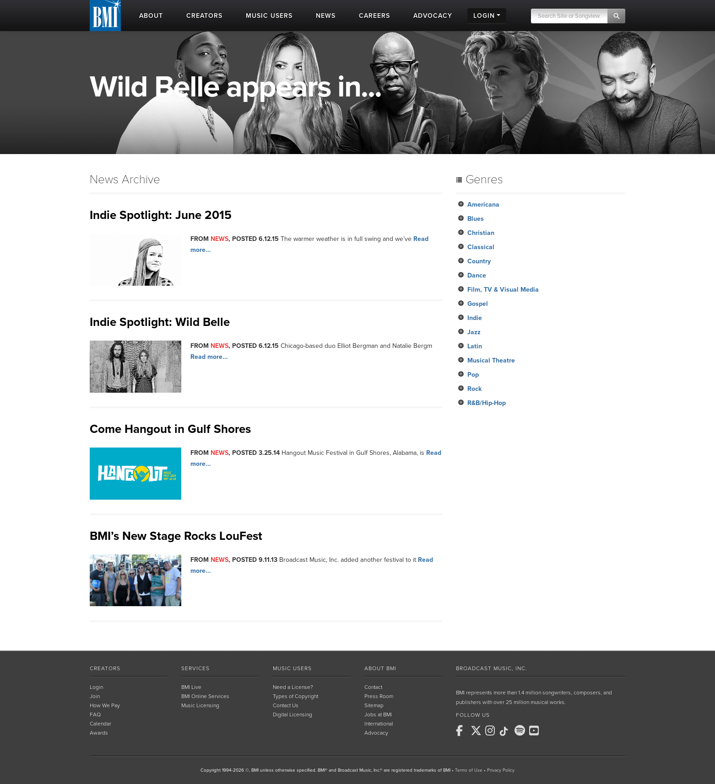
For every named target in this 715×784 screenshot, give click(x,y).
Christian (480, 233)
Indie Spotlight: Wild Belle (160, 322)
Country (479, 261)
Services (195, 668)
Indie (474, 318)
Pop (473, 375)
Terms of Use (468, 770)
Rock (474, 389)
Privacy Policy (501, 770)
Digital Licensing (292, 714)
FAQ (95, 714)
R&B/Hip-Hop (486, 403)
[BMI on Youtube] (535, 730)
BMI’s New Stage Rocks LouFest (176, 536)
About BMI (380, 668)
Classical (480, 247)
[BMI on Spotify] (521, 730)
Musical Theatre (491, 360)
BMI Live (191, 687)
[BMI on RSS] (550, 730)
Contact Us (285, 705)
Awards (99, 733)
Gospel (477, 304)
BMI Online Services (205, 696)
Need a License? (293, 687)
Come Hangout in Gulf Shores (170, 429)
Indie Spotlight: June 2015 (161, 215)
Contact (373, 687)
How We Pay (105, 705)
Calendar (100, 723)
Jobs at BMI (378, 714)
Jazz (474, 332)
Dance (476, 275)
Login (96, 687)
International (378, 723)
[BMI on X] (477, 730)
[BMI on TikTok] (506, 731)
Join (95, 696)
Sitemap (374, 705)
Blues (475, 219)
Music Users (292, 668)
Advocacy (376, 733)
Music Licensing (200, 705)
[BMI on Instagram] (491, 730)
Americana (483, 204)
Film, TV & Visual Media (503, 289)
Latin (474, 346)
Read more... (209, 357)
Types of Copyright (295, 696)
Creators (105, 668)
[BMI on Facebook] (462, 730)
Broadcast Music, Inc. (491, 668)
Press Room (378, 696)
